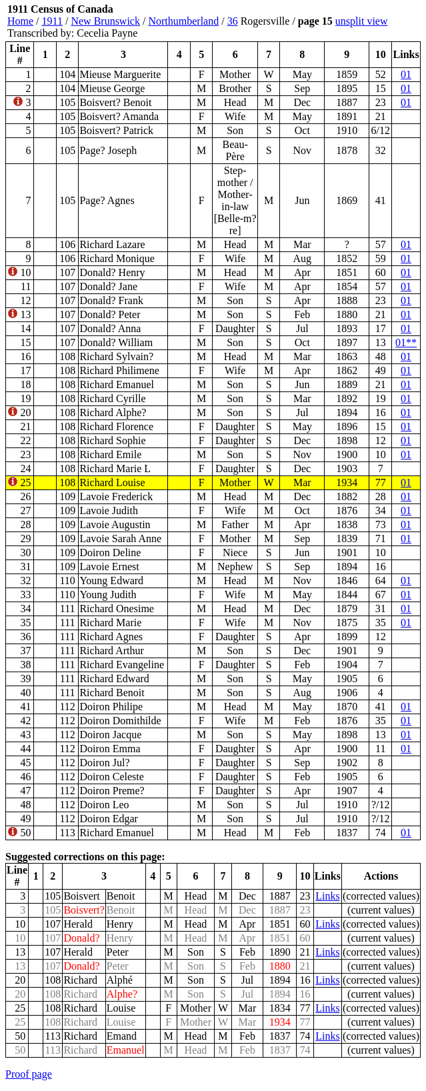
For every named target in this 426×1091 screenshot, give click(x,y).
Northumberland (183, 21)
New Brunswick (105, 21)
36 (232, 21)
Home (20, 21)
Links (327, 896)
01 (406, 74)
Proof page (28, 1074)
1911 (52, 21)
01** (406, 342)
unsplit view (361, 21)
